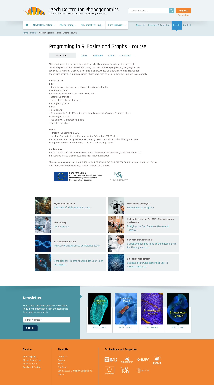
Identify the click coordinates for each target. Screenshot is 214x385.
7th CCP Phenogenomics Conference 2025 (76, 245)
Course (84, 55)
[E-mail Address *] (46, 319)
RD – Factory (61, 226)
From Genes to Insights (139, 207)
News (60, 363)
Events (61, 360)
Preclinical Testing (32, 367)
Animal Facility (30, 363)
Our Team (62, 367)
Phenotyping (29, 356)
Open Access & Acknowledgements (75, 370)
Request (183, 10)
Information (125, 55)
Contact (62, 374)
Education (98, 55)
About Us (62, 356)
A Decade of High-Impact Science (72, 207)
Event (111, 55)
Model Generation (31, 360)
